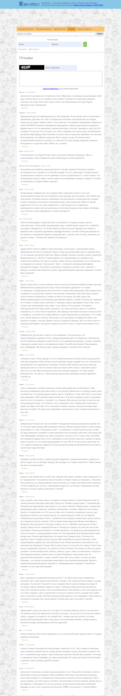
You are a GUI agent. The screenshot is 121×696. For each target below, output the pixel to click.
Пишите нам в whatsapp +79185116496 (88, 5)
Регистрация (22, 49)
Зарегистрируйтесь (51, 89)
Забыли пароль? (33, 49)
